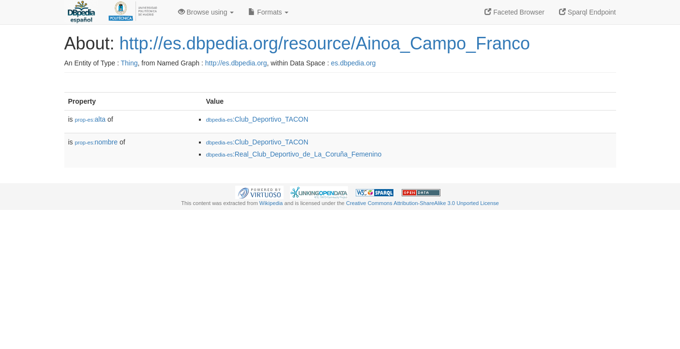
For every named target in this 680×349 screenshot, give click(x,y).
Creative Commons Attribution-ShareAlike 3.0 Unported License (422, 203)
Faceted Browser (514, 12)
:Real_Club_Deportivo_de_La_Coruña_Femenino (294, 154)
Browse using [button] (206, 12)
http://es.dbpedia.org (236, 63)
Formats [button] (268, 12)
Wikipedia (271, 203)
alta (90, 119)
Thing (129, 63)
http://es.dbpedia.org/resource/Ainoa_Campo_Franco (325, 43)
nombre (96, 142)
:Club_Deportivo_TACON (257, 119)
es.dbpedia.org (353, 63)
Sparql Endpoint (587, 12)
